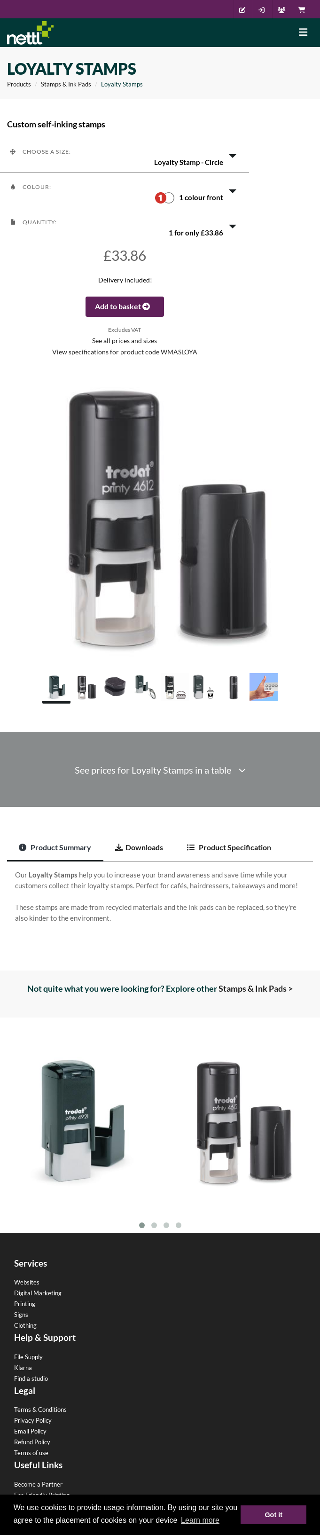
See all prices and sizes (124, 341)
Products (19, 84)
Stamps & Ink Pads (66, 84)
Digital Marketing (38, 1293)
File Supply (28, 1357)
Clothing (25, 1325)
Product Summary (55, 847)
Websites (26, 1282)
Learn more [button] (200, 1520)
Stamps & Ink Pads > (256, 988)
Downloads (139, 847)
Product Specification (229, 847)
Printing (24, 1304)
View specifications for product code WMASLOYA (124, 352)
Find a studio (31, 1378)
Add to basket (125, 306)
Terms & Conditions (40, 1409)
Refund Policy (32, 1442)
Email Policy (30, 1431)
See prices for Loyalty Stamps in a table (160, 770)
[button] (124, 155)
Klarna (23, 1367)
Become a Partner (38, 1484)
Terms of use (31, 1453)
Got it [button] (273, 1515)
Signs (21, 1314)
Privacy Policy (33, 1420)
